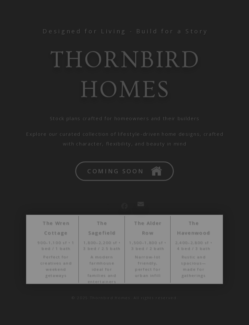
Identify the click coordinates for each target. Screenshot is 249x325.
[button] (124, 171)
